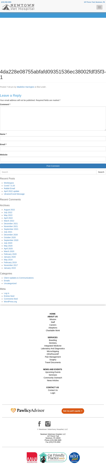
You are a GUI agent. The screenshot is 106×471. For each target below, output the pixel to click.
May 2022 (8, 215)
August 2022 (9, 210)
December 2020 (11, 235)
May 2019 (8, 260)
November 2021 (11, 226)
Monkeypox (9, 183)
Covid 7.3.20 (9, 186)
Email (3, 144)
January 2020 (10, 257)
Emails (7, 281)
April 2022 (8, 218)
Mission (53, 319)
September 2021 (11, 229)
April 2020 (8, 248)
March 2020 (9, 251)
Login (52, 393)
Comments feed (11, 299)
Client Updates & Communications (19, 278)
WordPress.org (10, 301)
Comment (5, 104)
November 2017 (11, 265)
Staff (53, 322)
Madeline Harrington (25, 87)
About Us (52, 316)
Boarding (53, 340)
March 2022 (9, 221)
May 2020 (8, 246)
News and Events (52, 369)
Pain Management (53, 357)
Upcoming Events (53, 372)
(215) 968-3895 (6, 2)
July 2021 (8, 232)
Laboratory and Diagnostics (53, 348)
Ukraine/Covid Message (14, 194)
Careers (52, 325)
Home (53, 314)
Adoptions (52, 328)
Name (3, 134)
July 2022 (8, 212)
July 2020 (8, 243)
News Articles (53, 380)
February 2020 (10, 254)
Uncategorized (10, 283)
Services (53, 337)
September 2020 (11, 240)
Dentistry (53, 343)
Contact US (52, 387)
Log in (6, 293)
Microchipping (53, 351)
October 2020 (10, 237)
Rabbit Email (9, 188)
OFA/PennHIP (53, 354)
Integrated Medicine (52, 346)
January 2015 (10, 268)
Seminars (53, 375)
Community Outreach (53, 378)
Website (3, 155)
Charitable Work (53, 330)
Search (101, 172)
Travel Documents (53, 362)
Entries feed (9, 296)
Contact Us (53, 390)
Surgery (52, 360)
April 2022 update (11, 191)
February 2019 (10, 262)
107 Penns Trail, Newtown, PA (94, 2)
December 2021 (11, 223)
